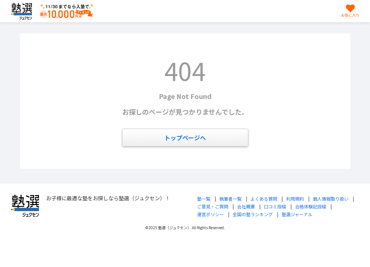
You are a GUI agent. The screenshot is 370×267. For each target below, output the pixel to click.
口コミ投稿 (275, 206)
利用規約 (295, 198)
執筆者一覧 (230, 198)
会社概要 (246, 206)
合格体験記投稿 (310, 206)
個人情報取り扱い (330, 198)
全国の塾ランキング (253, 214)
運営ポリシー (210, 214)
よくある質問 (264, 198)
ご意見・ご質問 (212, 206)
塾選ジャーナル (297, 214)
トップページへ (185, 137)
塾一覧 (203, 198)
